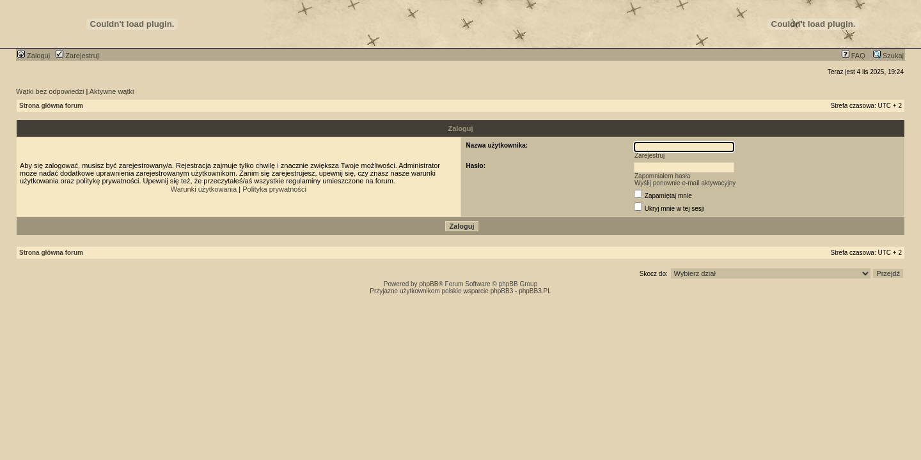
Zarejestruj (77, 55)
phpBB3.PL (535, 291)
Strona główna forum (51, 105)
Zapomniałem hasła (662, 176)
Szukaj (888, 55)
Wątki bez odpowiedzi (50, 91)
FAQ (853, 55)
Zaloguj (33, 55)
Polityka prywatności (274, 189)
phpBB (428, 284)
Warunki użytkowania (204, 189)
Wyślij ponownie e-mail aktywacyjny (685, 183)
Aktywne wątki (112, 91)
